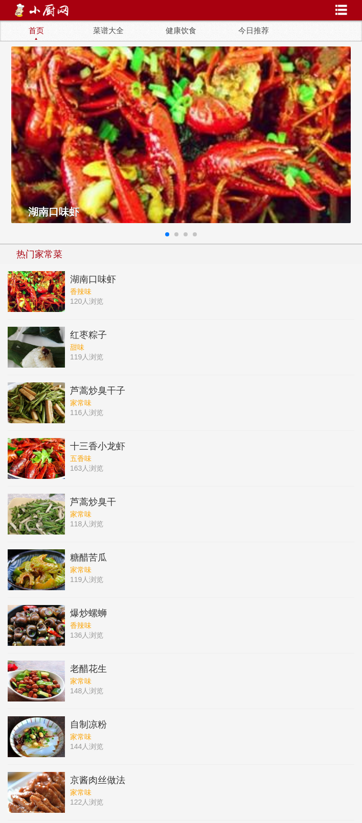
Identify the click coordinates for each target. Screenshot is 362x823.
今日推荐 (253, 31)
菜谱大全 (108, 31)
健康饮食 (181, 31)
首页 (36, 31)
